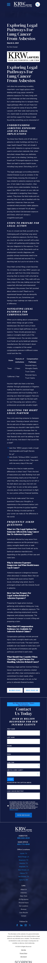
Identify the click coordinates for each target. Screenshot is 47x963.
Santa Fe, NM (23, 880)
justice (27, 507)
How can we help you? (15, 791)
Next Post (32, 690)
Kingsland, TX (23, 867)
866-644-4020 (23, 838)
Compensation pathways (16, 636)
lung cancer (21, 92)
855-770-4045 (23, 844)
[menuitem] (23, 950)
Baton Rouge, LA (23, 857)
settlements (25, 387)
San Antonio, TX (23, 877)
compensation (12, 350)
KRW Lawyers (22, 448)
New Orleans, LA (23, 870)
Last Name (11, 737)
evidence (32, 243)
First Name (11, 729)
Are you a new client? (15, 770)
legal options (25, 89)
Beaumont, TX (23, 860)
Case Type (10, 762)
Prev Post (15, 690)
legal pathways (12, 105)
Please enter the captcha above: (19, 782)
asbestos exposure (29, 609)
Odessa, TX (23, 873)
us (12, 454)
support (28, 396)
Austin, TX (23, 853)
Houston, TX (23, 863)
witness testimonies (25, 615)
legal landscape (16, 172)
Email (9, 754)
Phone (9, 746)
